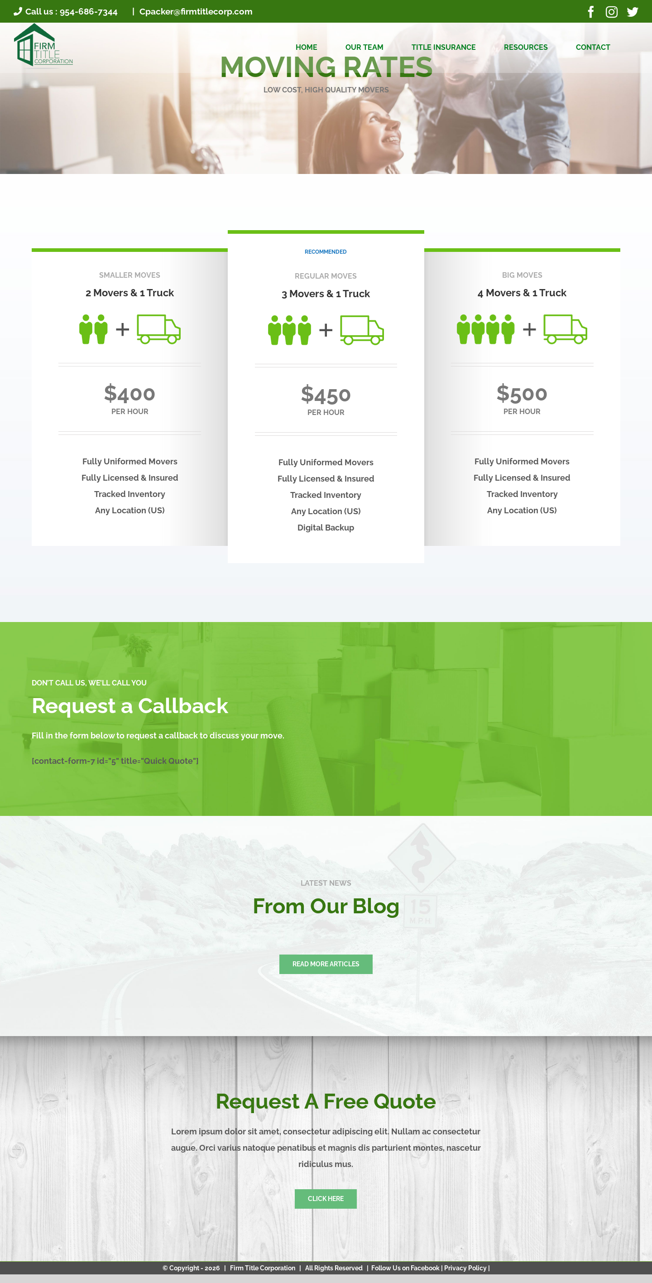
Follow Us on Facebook (406, 1268)
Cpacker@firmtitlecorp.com (195, 11)
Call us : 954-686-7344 (66, 11)
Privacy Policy (466, 1268)
